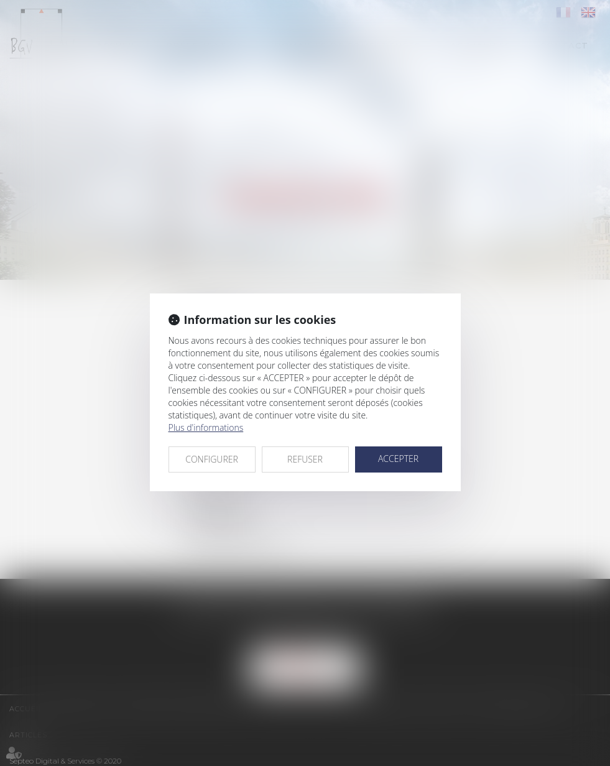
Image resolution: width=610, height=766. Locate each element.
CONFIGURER (211, 459)
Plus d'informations (206, 427)
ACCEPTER (398, 458)
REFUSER (305, 459)
